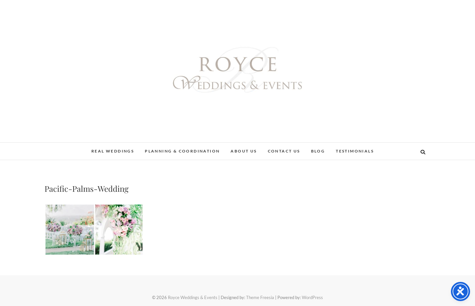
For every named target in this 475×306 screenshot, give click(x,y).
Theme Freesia (260, 297)
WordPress (312, 297)
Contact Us (284, 151)
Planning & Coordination (182, 151)
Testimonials (355, 151)
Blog (318, 151)
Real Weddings (112, 151)
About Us (244, 151)
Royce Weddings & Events (192, 297)
